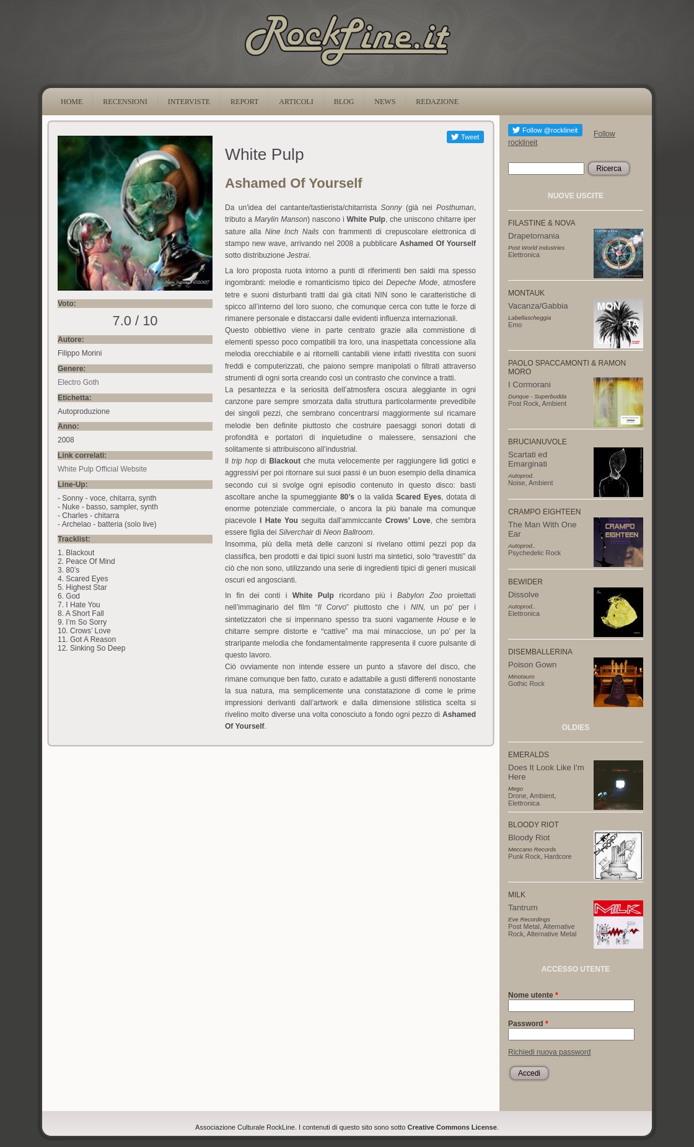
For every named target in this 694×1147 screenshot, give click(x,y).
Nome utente (533, 995)
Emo (515, 324)
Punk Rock (524, 856)
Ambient (554, 403)
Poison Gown (532, 664)
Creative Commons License (452, 1127)
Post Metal (524, 926)
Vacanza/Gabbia (538, 305)
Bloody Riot (529, 837)
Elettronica (524, 254)
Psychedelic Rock (534, 552)
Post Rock (523, 403)
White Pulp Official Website (102, 469)
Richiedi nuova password (549, 1052)
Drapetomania (534, 235)
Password (528, 1023)
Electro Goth (78, 382)
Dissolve (523, 594)
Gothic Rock (526, 683)
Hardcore (557, 856)
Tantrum (523, 907)
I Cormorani (529, 384)
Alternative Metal (551, 934)
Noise (516, 482)
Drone (517, 795)
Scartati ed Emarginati (527, 459)
